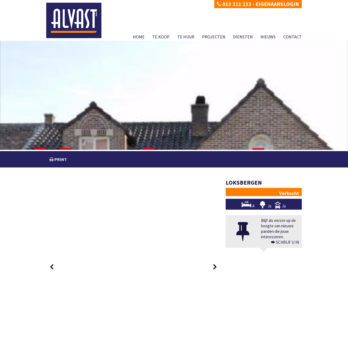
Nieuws (268, 36)
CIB (264, 328)
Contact (292, 36)
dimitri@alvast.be (66, 317)
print (60, 159)
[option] (66, 191)
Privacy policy (55, 335)
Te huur (185, 36)
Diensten (243, 36)
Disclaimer (75, 335)
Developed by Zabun (99, 335)
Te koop (161, 36)
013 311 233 (234, 4)
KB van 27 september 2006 (223, 328)
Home (139, 36)
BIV (233, 318)
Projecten (213, 36)
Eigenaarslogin (277, 4)
